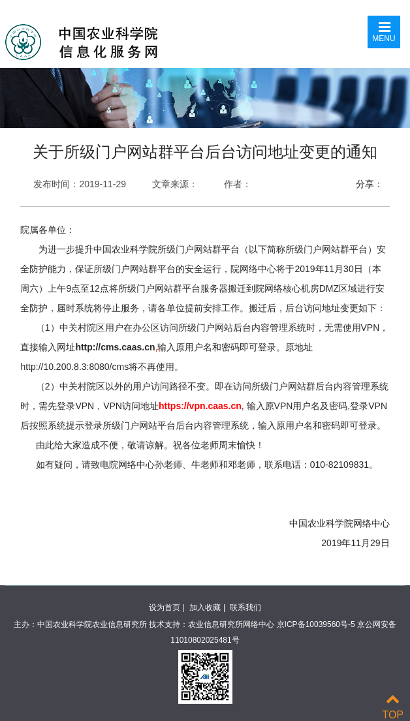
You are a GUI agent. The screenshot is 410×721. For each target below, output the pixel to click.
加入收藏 (205, 607)
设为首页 (164, 607)
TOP (392, 707)
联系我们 (245, 607)
